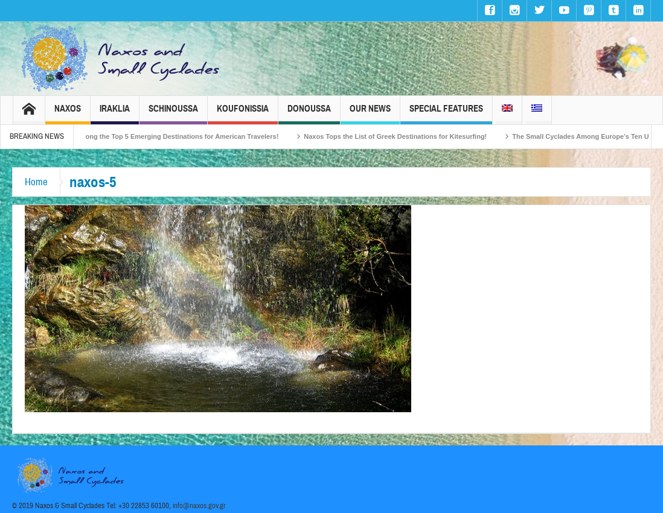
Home (36, 182)
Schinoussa (173, 113)
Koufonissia (243, 113)
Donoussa (309, 113)
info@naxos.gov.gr (199, 506)
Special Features (446, 113)
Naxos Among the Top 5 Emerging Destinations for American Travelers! (176, 136)
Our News (370, 113)
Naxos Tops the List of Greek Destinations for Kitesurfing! (405, 136)
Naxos (67, 113)
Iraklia (115, 113)
